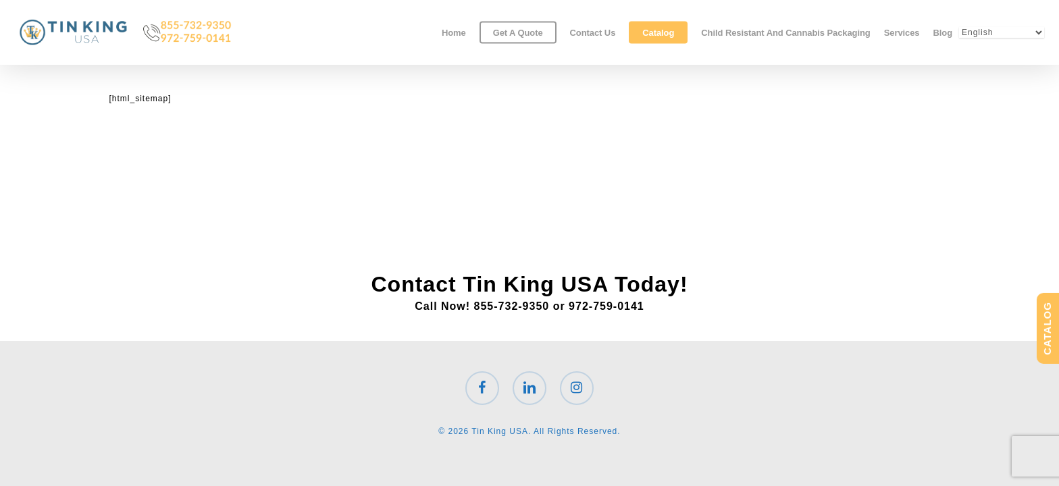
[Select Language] (1001, 32)
